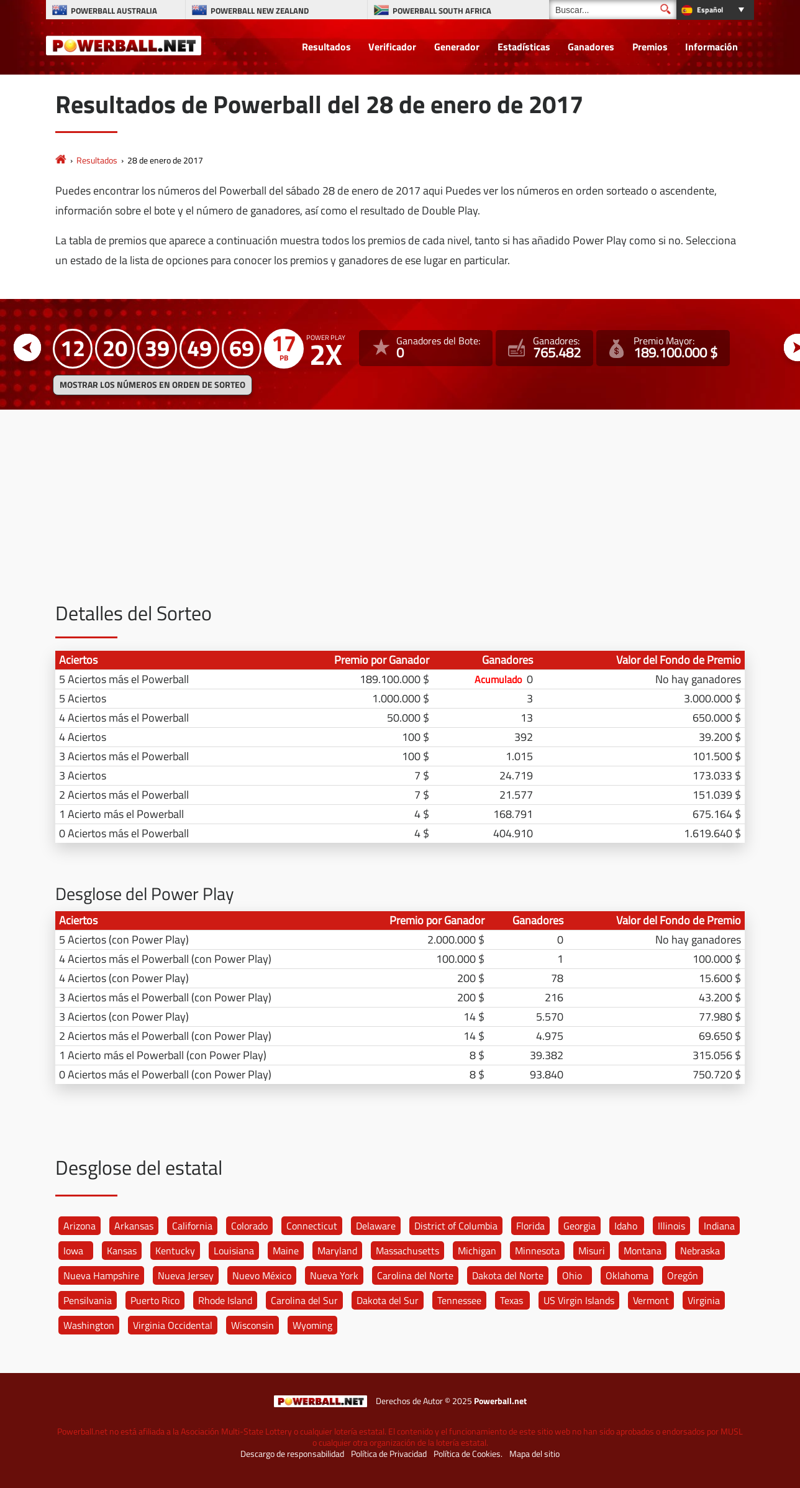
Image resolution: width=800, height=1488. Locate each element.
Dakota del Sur (388, 1300)
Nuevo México (261, 1275)
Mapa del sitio (534, 1453)
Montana (642, 1250)
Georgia (579, 1225)
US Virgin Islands (578, 1300)
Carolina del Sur (304, 1300)
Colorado (249, 1225)
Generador (457, 46)
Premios (650, 46)
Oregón (682, 1275)
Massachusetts (407, 1250)
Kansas (122, 1250)
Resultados (326, 46)
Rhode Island (225, 1300)
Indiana (719, 1225)
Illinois (671, 1225)
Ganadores (591, 46)
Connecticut (311, 1225)
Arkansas (133, 1225)
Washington (88, 1325)
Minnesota (537, 1250)
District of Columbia (456, 1225)
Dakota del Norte (507, 1275)
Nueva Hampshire (101, 1275)
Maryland (337, 1250)
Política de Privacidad (389, 1453)
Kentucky (175, 1250)
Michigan (477, 1250)
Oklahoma (627, 1275)
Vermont (651, 1300)
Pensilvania (87, 1300)
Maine (286, 1250)
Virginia (704, 1300)
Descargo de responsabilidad (292, 1453)
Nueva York (334, 1275)
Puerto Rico (155, 1300)
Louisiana (234, 1250)
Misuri (591, 1250)
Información (711, 46)
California (192, 1225)
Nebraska (700, 1250)
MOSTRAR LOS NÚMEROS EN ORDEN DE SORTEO (152, 385)
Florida (530, 1225)
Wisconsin (252, 1325)
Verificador (392, 46)
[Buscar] (612, 9)
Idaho (625, 1225)
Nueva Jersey (186, 1275)
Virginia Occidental (172, 1325)
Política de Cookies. (468, 1453)
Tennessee (459, 1300)
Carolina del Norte (415, 1275)
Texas (511, 1300)
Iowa (73, 1250)
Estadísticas (524, 46)
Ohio (572, 1275)
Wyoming (312, 1325)
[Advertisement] (400, 515)
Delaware (376, 1225)
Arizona (79, 1225)
